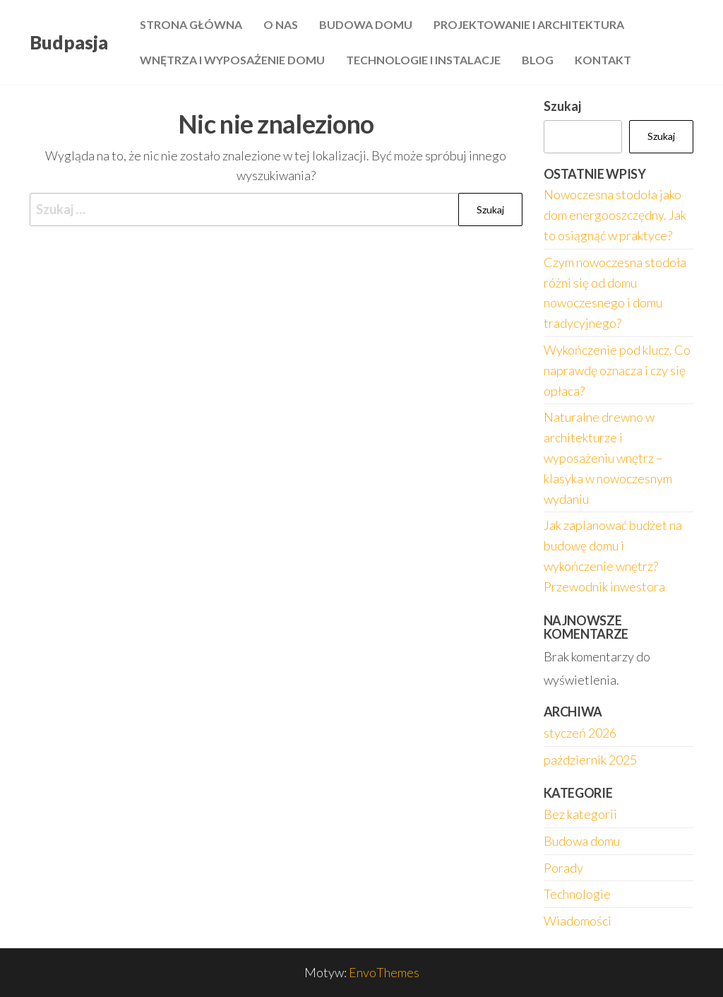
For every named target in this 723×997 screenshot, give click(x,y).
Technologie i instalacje (423, 59)
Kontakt (603, 59)
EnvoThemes (384, 972)
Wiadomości (577, 920)
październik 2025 (590, 759)
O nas (280, 24)
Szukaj (562, 106)
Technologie (577, 894)
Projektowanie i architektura (529, 24)
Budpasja (69, 42)
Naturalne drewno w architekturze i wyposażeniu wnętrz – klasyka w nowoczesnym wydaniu (608, 457)
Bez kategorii (580, 814)
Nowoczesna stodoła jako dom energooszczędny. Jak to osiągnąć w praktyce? (615, 215)
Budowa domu (365, 24)
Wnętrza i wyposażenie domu (232, 59)
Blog (538, 59)
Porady (563, 867)
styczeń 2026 (580, 733)
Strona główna (191, 24)
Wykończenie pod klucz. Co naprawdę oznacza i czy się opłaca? (617, 370)
